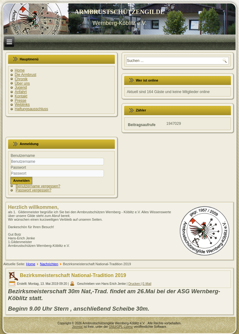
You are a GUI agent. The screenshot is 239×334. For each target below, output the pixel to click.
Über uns (22, 83)
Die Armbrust (25, 75)
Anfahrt (21, 92)
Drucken (134, 283)
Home (20, 70)
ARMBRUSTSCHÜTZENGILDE (120, 11)
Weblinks (22, 104)
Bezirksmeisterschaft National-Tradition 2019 (73, 275)
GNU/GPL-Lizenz (121, 326)
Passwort (18, 167)
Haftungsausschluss (31, 109)
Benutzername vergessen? (38, 186)
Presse (20, 100)
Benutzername (23, 155)
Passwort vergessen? (33, 190)
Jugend (21, 87)
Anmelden (21, 180)
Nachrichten (49, 264)
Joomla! (77, 326)
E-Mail (147, 283)
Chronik (21, 79)
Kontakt (21, 96)
